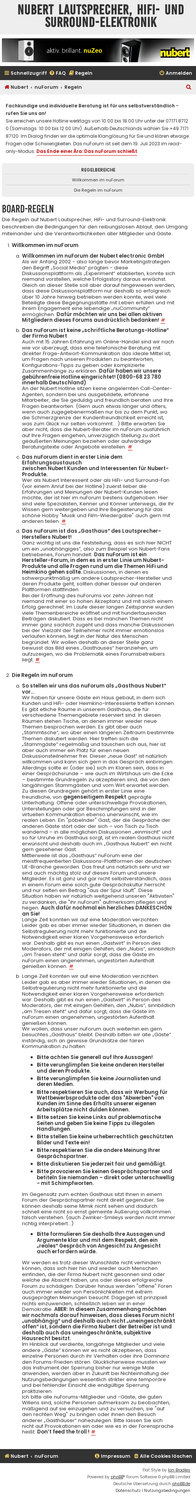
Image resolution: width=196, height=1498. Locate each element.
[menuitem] (57, 73)
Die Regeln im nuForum (98, 190)
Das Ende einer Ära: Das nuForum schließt (86, 151)
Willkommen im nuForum (98, 180)
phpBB (117, 1477)
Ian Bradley (179, 1470)
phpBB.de (181, 1484)
